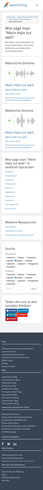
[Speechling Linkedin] (16, 444)
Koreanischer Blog (10, 397)
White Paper (7, 360)
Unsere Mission (9, 351)
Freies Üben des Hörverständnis (17, 417)
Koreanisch (10, 208)
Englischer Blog (9, 383)
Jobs (4, 474)
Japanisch (10, 196)
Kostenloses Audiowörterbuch (20, 19)
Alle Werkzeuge (9, 432)
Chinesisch (10, 184)
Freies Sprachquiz (10, 423)
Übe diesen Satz (13, 94)
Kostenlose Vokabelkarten (14, 420)
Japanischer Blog (10, 400)
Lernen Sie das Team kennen (15, 357)
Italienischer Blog (10, 389)
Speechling (11, 17)
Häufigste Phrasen (14, 231)
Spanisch (9, 180)
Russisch (9, 200)
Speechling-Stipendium (13, 354)
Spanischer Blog (9, 377)
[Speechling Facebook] (4, 444)
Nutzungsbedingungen (13, 458)
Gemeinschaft (8, 366)
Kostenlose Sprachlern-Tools (27, 17)
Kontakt (5, 480)
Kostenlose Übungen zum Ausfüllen (19, 426)
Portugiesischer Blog (11, 392)
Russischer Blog (9, 394)
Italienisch (10, 192)
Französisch (11, 175)
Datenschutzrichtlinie (12, 455)
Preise (5, 363)
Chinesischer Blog (10, 403)
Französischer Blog (11, 380)
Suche (33, 289)
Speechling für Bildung (13, 471)
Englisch (9, 171)
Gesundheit (10, 226)
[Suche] (14, 289)
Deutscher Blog (9, 386)
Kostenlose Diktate (11, 414)
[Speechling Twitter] (10, 444)
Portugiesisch (11, 204)
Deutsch (9, 188)
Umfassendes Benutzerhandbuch (18, 348)
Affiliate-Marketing (11, 477)
